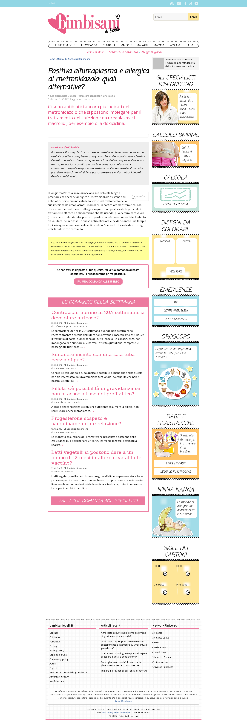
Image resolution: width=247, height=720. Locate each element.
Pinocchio (181, 585)
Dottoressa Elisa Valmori (65, 368)
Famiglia (174, 45)
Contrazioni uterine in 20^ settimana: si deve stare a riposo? (97, 315)
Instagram (179, 3)
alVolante (157, 632)
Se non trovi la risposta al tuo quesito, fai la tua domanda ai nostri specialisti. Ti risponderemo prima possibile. (98, 276)
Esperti (53, 668)
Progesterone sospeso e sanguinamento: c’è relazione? (86, 421)
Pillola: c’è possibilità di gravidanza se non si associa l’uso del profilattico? (95, 391)
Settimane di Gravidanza (123, 52)
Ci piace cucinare (161, 662)
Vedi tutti (175, 272)
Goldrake (159, 585)
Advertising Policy (59, 676)
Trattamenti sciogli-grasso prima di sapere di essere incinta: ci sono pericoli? (124, 655)
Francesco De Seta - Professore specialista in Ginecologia (86, 95)
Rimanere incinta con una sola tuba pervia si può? (93, 357)
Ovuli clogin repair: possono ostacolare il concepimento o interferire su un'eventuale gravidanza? (124, 645)
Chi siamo (54, 637)
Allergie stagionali (151, 52)
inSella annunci (159, 647)
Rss (171, 3)
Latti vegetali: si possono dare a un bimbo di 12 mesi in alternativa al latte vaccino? (96, 457)
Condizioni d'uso (58, 654)
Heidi (179, 566)
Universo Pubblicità (162, 666)
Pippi (157, 566)
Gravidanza (89, 45)
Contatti (53, 632)
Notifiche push (57, 681)
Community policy (58, 659)
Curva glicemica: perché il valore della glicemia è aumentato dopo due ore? (121, 663)
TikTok (191, 3)
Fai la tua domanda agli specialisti (98, 501)
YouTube (196, 3)
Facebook (185, 3)
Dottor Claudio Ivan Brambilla (67, 402)
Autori (52, 663)
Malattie (143, 45)
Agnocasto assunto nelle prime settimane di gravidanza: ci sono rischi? (123, 634)
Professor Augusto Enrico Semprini (70, 326)
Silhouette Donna (161, 657)
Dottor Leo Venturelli (63, 471)
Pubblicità (54, 641)
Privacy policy (56, 650)
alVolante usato (160, 637)
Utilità (189, 45)
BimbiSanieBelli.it (84, 23)
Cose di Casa (159, 652)
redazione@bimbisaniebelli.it (116, 712)
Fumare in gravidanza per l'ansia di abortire (124, 670)
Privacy (53, 645)
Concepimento (65, 45)
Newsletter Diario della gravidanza (68, 672)
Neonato (109, 45)
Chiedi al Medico (96, 52)
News (52, 3)
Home (52, 58)
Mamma (159, 45)
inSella (155, 642)
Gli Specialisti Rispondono (78, 58)
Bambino (126, 45)
